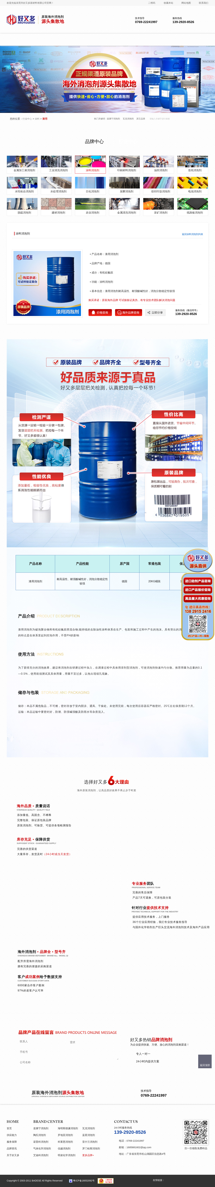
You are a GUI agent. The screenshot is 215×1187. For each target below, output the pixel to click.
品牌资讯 (12, 1148)
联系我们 (203, 3)
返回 (192, 234)
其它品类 (140, 118)
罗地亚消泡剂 (65, 1135)
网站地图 (186, 3)
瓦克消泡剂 (128, 118)
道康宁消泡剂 (113, 118)
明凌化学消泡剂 (66, 1155)
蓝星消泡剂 (88, 1135)
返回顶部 (205, 1065)
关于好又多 (13, 1155)
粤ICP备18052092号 (84, 1180)
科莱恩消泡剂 (65, 1141)
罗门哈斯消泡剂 (91, 1148)
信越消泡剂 (64, 1148)
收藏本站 (168, 3)
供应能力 (12, 1135)
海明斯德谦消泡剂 (68, 1128)
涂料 (37, 118)
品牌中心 (94, 141)
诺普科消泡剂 (40, 1141)
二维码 (151, 3)
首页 (9, 1128)
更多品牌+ (88, 1155)
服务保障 (12, 1141)
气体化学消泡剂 (42, 1148)
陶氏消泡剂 (39, 1135)
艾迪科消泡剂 (40, 1155)
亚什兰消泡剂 (89, 1141)
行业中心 (27, 118)
